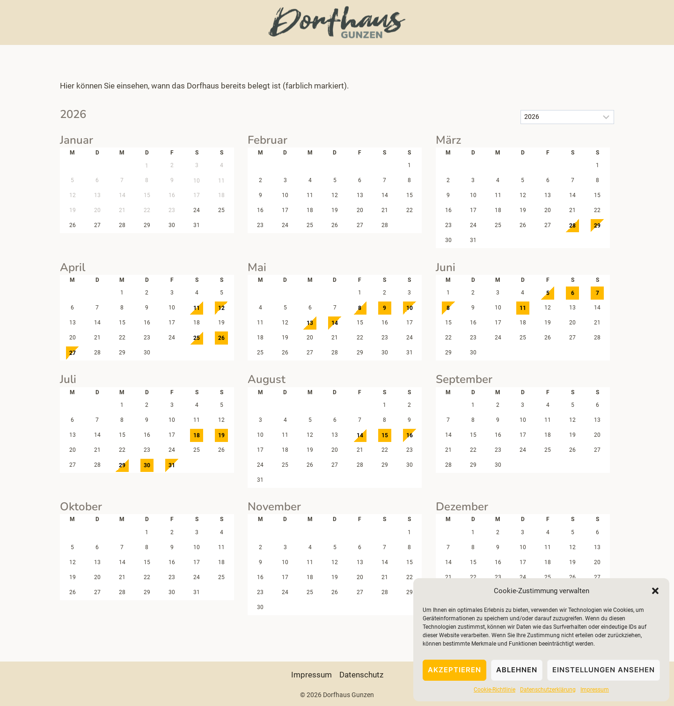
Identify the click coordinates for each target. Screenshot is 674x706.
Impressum (594, 689)
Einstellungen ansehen (603, 669)
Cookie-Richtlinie (494, 689)
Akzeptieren (454, 669)
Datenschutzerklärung (548, 689)
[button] (655, 591)
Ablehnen (516, 669)
